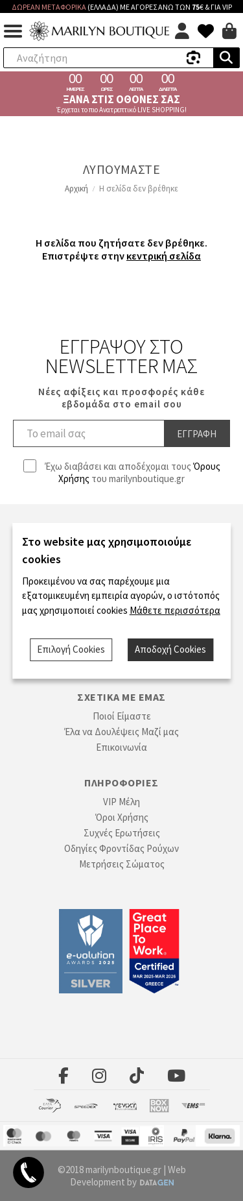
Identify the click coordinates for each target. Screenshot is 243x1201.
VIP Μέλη (121, 801)
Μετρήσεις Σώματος (122, 864)
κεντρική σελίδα (163, 255)
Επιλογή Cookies (71, 649)
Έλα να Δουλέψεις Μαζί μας (121, 731)
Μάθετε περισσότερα (175, 610)
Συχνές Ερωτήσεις (122, 833)
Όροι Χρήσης (121, 817)
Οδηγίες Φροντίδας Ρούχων (121, 848)
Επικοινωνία (121, 747)
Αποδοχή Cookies (170, 649)
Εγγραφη (196, 434)
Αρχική (76, 188)
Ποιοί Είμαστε (122, 716)
